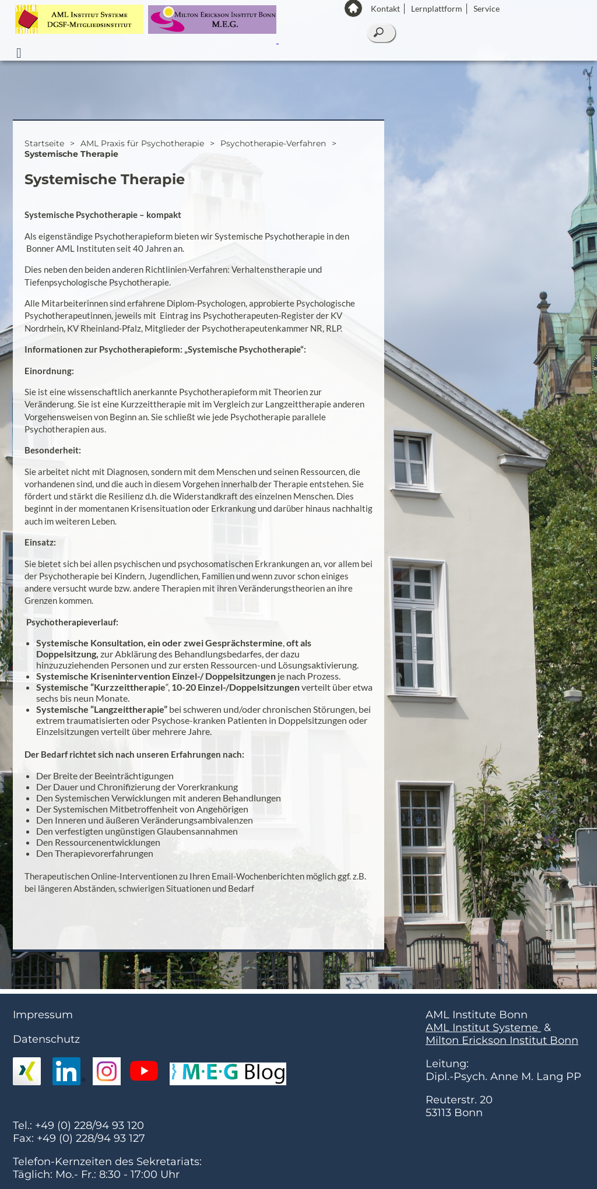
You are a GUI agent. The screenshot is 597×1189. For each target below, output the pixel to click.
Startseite (44, 148)
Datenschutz (46, 1043)
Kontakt (385, 8)
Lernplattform (436, 8)
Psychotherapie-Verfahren (273, 148)
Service (486, 8)
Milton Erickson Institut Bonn (502, 1045)
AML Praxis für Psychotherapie (142, 148)
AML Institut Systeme (483, 1032)
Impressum (43, 1019)
